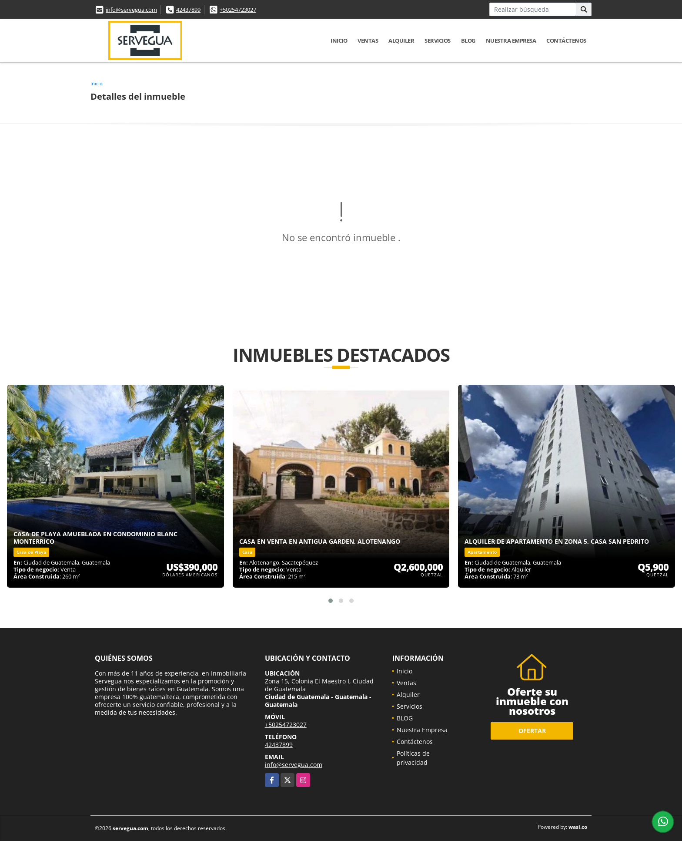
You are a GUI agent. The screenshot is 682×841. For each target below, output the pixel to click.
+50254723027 (238, 9)
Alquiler (401, 40)
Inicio (339, 40)
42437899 (188, 9)
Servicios (438, 40)
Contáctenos (566, 40)
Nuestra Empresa (511, 40)
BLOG (468, 40)
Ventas (368, 40)
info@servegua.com (131, 9)
